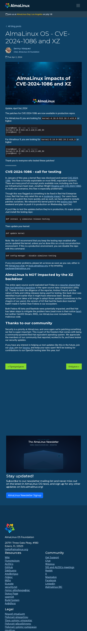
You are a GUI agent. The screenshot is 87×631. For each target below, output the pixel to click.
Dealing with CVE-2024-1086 (66, 186)
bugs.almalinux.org (38, 265)
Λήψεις (9, 577)
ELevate (9, 583)
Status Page (11, 593)
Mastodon (51, 577)
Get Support (52, 557)
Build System (12, 600)
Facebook (50, 580)
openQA (9, 596)
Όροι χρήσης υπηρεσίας (18, 620)
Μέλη (8, 580)
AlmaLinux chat (16, 265)
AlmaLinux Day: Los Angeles (29, 14)
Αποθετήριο (11, 573)
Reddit (49, 570)
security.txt (11, 587)
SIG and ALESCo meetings (59, 567)
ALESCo (9, 564)
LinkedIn (50, 583)
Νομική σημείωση (15, 613)
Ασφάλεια (10, 603)
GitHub (9, 567)
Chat (48, 560)
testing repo (66, 201)
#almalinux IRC (53, 587)
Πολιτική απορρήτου (16, 617)
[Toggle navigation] (78, 5)
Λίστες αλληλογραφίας (17, 590)
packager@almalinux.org (17, 268)
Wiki (7, 557)
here (78, 311)
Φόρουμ (50, 564)
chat (11, 347)
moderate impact (52, 196)
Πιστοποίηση (12, 560)
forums (26, 347)
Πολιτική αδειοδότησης (18, 623)
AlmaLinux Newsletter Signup (24, 495)
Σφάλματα (10, 570)
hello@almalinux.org (16, 549)
